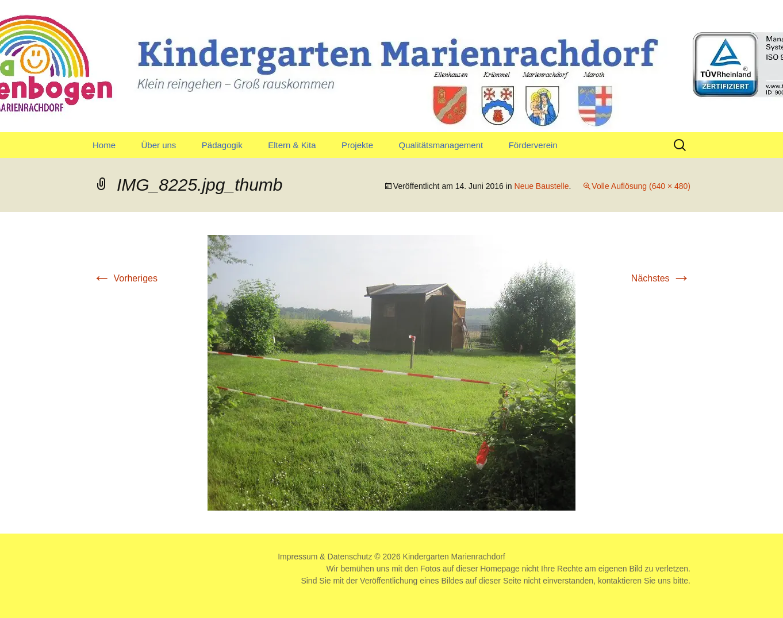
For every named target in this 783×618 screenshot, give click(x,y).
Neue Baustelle (542, 186)
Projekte (357, 145)
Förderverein (533, 145)
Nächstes (660, 278)
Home (104, 145)
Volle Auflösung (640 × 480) (641, 186)
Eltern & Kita (292, 145)
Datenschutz (350, 556)
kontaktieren (620, 580)
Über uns (158, 145)
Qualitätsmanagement (440, 145)
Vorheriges (125, 278)
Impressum (297, 556)
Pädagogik (222, 145)
